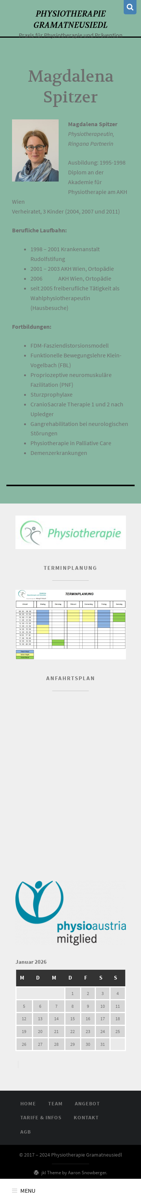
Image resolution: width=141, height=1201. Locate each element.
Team (55, 1103)
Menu (27, 1190)
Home (28, 1103)
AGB (25, 1131)
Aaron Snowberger (87, 1172)
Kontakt (86, 1117)
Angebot (87, 1103)
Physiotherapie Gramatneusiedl (70, 19)
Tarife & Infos (41, 1117)
